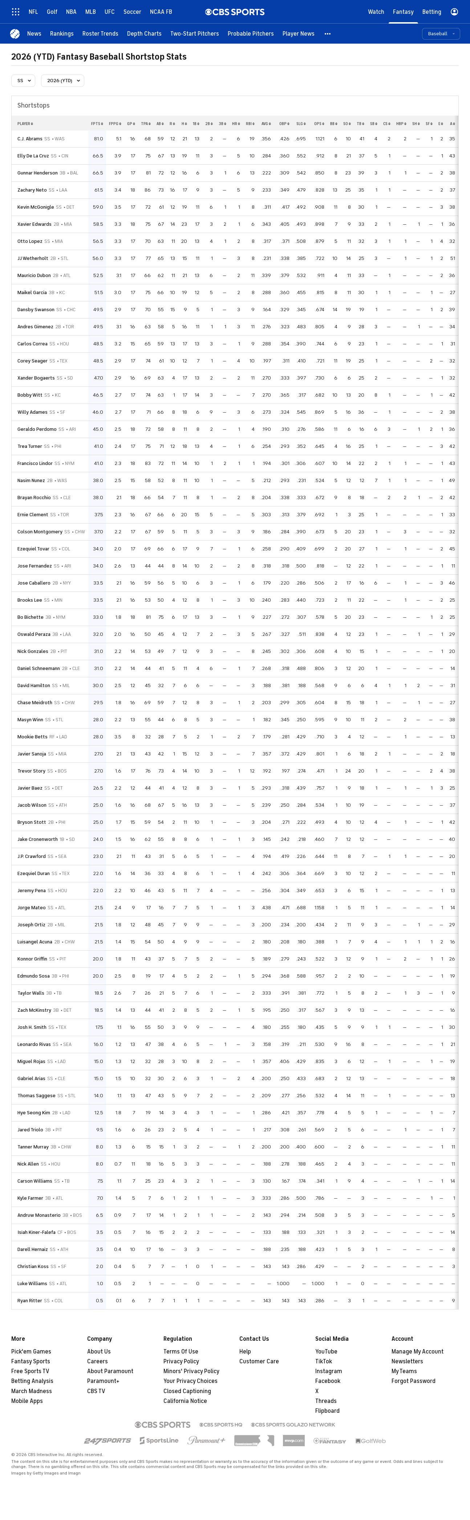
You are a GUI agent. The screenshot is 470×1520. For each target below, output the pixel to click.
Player (25, 123)
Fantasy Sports (30, 1361)
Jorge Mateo (31, 908)
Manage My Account (417, 1351)
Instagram (328, 1371)
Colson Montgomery (39, 532)
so (347, 123)
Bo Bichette (30, 617)
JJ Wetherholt (32, 258)
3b (222, 123)
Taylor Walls (30, 993)
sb (373, 123)
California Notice (185, 1401)
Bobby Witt (29, 395)
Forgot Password (413, 1381)
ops (319, 123)
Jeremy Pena (31, 890)
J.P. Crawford (31, 856)
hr (236, 123)
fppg (115, 123)
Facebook (327, 1381)
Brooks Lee (29, 600)
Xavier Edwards (34, 224)
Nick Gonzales (32, 651)
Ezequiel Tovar (33, 549)
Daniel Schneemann (38, 668)
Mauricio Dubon (34, 275)
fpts (97, 123)
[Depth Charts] (144, 34)
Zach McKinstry (34, 1010)
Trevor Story (31, 771)
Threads (326, 1401)
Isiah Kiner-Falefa (36, 1232)
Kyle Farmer (30, 1198)
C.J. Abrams (29, 139)
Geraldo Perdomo (37, 429)
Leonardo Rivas (34, 1044)
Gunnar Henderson (37, 173)
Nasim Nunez (31, 480)
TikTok (323, 1361)
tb (360, 123)
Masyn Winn (30, 720)
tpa (146, 123)
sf (429, 123)
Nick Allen (28, 1164)
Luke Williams (32, 1283)
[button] (328, 34)
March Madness (31, 1391)
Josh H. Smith (31, 1027)
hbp (401, 123)
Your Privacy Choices (190, 1381)
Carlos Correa (32, 344)
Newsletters (407, 1361)
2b (209, 123)
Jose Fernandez (34, 566)
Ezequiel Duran (33, 873)
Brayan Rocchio (34, 497)
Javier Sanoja (31, 754)
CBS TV (96, 1391)
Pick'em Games (31, 1351)
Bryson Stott (31, 822)
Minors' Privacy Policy (191, 1371)
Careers (97, 1361)
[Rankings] (62, 34)
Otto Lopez (29, 241)
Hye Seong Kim (33, 1113)
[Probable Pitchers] (250, 34)
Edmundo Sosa (33, 976)
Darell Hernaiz (32, 1249)
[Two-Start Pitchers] (194, 34)
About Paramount (110, 1371)
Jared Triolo (30, 1130)
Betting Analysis (32, 1381)
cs (386, 123)
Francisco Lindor (35, 463)
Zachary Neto (32, 190)
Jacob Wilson (31, 805)
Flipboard (327, 1411)
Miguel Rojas (31, 1061)
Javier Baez (29, 788)
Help (245, 1351)
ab (160, 123)
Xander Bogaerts (36, 378)
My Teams (404, 1371)
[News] (34, 34)
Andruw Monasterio (39, 1215)
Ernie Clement (32, 515)
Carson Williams (34, 1181)
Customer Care (259, 1361)
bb (333, 123)
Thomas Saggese (36, 1095)
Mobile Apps (27, 1401)
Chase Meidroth (34, 702)
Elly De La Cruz (33, 156)
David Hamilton (33, 685)
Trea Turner (29, 446)
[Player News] (298, 34)
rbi (250, 123)
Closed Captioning (187, 1391)
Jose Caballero (33, 583)
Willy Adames (32, 412)
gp (131, 123)
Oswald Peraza (33, 634)
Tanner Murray (33, 1147)
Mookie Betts (32, 737)
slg (301, 123)
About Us (99, 1351)
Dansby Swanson (35, 309)
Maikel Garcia (32, 292)
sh (416, 123)
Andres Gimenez (35, 327)
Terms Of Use (180, 1351)
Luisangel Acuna (34, 942)
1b (196, 123)
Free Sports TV (30, 1371)
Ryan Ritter (29, 1301)
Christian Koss (33, 1266)
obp (284, 123)
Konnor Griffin (32, 959)
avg (266, 123)
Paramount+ (103, 1381)
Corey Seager (32, 361)
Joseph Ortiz (31, 925)
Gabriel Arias (31, 1078)
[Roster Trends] (100, 34)
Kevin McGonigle (35, 207)
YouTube (326, 1351)
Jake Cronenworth (37, 839)
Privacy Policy (181, 1361)
